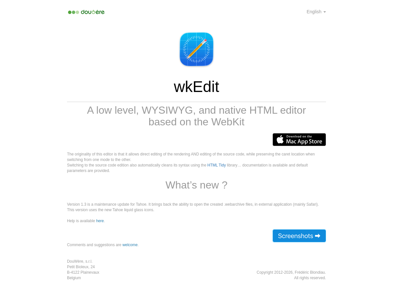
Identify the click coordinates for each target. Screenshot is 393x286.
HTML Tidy (217, 165)
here (100, 221)
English (316, 11)
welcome (130, 245)
